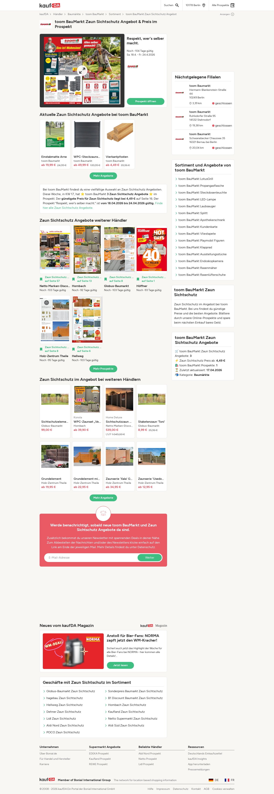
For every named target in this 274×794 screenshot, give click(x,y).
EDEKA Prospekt (99, 753)
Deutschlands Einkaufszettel (205, 753)
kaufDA (44, 14)
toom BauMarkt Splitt (191, 213)
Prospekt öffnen (145, 101)
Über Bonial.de (48, 753)
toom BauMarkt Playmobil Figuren (199, 240)
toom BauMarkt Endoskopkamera (199, 261)
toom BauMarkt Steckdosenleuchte (201, 192)
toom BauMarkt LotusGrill (194, 179)
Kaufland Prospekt (100, 759)
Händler (58, 14)
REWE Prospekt (98, 764)
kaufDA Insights (197, 759)
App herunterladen (199, 764)
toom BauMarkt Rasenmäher (196, 268)
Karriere (44, 764)
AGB (206, 789)
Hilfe (150, 789)
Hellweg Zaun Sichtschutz (63, 705)
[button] (103, 71)
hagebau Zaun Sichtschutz (63, 698)
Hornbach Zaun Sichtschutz (125, 705)
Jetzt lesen (120, 665)
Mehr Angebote (103, 175)
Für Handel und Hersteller (55, 759)
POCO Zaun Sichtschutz (61, 732)
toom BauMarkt (95, 14)
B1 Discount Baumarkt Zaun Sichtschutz (133, 698)
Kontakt (196, 789)
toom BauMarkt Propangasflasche (199, 185)
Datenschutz (146, 547)
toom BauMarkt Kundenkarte (196, 227)
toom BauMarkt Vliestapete (195, 233)
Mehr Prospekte (103, 368)
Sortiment (115, 14)
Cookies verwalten (223, 789)
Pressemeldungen (199, 769)
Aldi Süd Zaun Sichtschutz (124, 725)
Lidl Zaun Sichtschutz (59, 718)
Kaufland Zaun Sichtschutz (124, 711)
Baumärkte (74, 14)
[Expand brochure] (82, 70)
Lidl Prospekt (146, 764)
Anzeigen (227, 14)
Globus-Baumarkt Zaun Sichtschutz (69, 691)
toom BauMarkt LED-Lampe (195, 199)
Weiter (149, 557)
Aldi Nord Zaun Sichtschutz (63, 725)
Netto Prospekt (148, 759)
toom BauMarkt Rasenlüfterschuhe (200, 275)
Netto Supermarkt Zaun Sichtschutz (130, 718)
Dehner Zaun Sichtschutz (62, 711)
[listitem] (55, 144)
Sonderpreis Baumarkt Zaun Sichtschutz (133, 691)
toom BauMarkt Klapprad (193, 247)
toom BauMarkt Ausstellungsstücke (201, 254)
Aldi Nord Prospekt (150, 753)
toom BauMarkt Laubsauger (195, 206)
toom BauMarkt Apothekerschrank (200, 220)
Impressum (163, 789)
